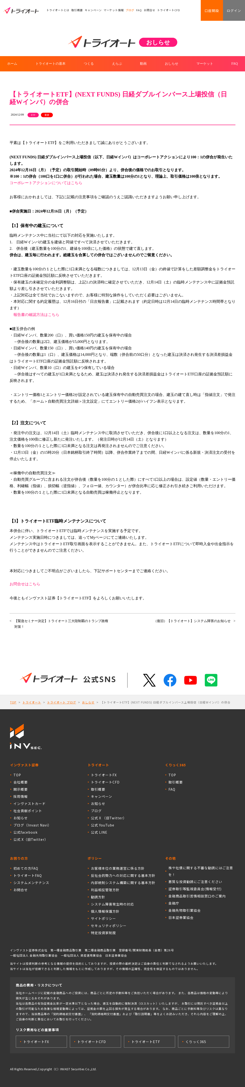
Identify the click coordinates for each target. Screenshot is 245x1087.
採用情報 (20, 796)
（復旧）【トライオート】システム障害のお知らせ (192, 621)
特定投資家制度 (103, 932)
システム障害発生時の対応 (112, 904)
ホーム (12, 63)
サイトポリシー (103, 918)
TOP (13, 702)
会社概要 (20, 782)
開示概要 (20, 789)
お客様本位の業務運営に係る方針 (118, 868)
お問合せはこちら (25, 584)
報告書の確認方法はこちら (36, 315)
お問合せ (150, 11)
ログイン (233, 10)
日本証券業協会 (181, 917)
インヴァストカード (29, 803)
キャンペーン (93, 11)
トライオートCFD (168, 11)
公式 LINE (99, 832)
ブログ (130, 11)
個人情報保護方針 (105, 911)
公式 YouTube (102, 825)
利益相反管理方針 (105, 889)
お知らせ (20, 817)
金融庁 (173, 903)
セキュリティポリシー (109, 925)
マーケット (204, 63)
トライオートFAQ (27, 875)
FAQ (139, 11)
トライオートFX (104, 775)
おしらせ (171, 63)
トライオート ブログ (61, 702)
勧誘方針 (98, 897)
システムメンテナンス (31, 882)
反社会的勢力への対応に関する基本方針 (123, 875)
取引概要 (77, 11)
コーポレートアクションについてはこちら (46, 183)
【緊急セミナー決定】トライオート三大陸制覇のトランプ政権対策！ (61, 624)
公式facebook (25, 832)
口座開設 (210, 10)
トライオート (31, 702)
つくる (89, 63)
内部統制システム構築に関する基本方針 (123, 882)
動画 (143, 63)
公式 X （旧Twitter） (109, 817)
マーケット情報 (114, 11)
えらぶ (117, 63)
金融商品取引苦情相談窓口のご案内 (197, 896)
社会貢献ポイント (27, 810)
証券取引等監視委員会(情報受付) (195, 888)
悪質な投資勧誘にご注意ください (195, 881)
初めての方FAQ (25, 868)
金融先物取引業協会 (184, 910)
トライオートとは (57, 11)
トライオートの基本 (50, 63)
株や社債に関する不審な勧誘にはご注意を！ (200, 871)
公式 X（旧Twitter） (30, 839)
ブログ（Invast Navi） (32, 825)
